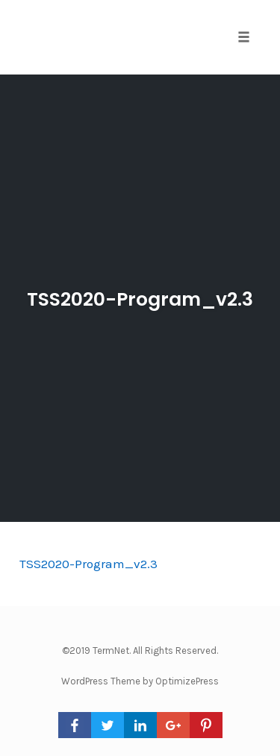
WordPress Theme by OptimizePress (140, 681)
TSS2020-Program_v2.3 (140, 299)
